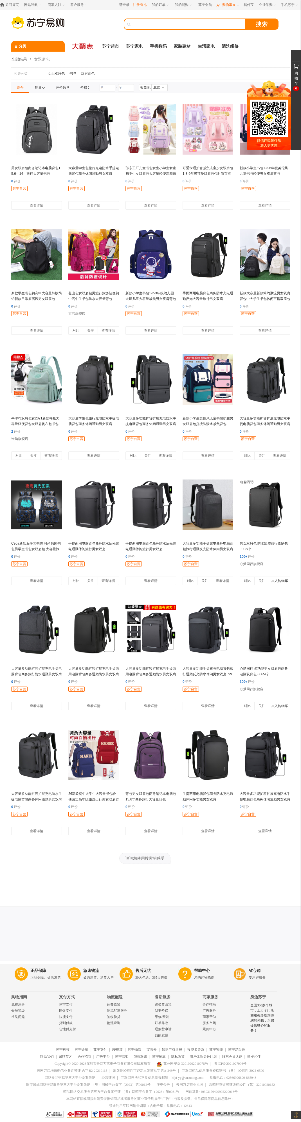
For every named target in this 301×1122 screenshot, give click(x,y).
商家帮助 (209, 1017)
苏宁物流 (134, 1050)
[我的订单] (160, 5)
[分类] (38, 46)
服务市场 (209, 1023)
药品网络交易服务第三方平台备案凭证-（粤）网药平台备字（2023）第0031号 (121, 1092)
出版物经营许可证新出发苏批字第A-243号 (144, 1071)
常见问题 (18, 1017)
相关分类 (21, 73)
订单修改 (161, 1023)
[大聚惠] (83, 46)
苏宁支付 (66, 1004)
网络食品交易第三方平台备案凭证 (70, 1078)
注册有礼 (140, 5)
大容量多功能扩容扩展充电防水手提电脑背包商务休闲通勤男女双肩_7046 (265, 424)
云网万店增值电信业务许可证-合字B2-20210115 (72, 1071)
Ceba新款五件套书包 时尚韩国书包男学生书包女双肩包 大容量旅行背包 (36, 549)
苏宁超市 (110, 46)
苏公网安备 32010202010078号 (182, 1064)
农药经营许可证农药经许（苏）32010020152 (242, 1085)
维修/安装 (162, 1017)
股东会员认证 (232, 1057)
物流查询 (113, 1023)
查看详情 (36, 205)
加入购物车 (279, 581)
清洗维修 (230, 46)
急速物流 (91, 971)
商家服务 (210, 997)
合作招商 (209, 1004)
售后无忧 (143, 971)
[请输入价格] (107, 87)
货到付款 (66, 1023)
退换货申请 (163, 1029)
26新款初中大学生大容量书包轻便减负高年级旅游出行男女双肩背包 (93, 799)
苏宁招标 (159, 1057)
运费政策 (113, 1004)
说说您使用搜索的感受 (145, 858)
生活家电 (206, 46)
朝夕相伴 (254, 1057)
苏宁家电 (134, 46)
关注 (90, 330)
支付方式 (67, 997)
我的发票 (161, 1035)
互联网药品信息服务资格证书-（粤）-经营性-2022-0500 (223, 1071)
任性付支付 (67, 1029)
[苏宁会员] (205, 5)
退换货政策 (163, 1004)
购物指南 (19, 997)
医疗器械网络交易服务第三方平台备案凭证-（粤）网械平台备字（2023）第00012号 (88, 1085)
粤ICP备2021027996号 (230, 1064)
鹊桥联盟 (140, 1057)
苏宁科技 (62, 1050)
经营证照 (108, 1078)
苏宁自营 (19, 189)
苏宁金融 (81, 1050)
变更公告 (163, 1085)
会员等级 (18, 1011)
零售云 (152, 1050)
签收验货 (113, 1017)
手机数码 (158, 46)
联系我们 (47, 1057)
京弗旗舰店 (76, 314)
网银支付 (66, 1011)
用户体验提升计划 (203, 1057)
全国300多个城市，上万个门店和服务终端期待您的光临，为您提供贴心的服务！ (262, 1017)
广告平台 (103, 1057)
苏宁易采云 (236, 1050)
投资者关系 (195, 1050)
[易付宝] (249, 5)
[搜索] (188, 24)
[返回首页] (11, 5)
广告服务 (209, 1011)
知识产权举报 (172, 1050)
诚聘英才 (65, 1057)
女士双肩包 (56, 73)
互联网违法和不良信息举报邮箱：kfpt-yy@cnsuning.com (162, 1078)
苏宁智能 (216, 1050)
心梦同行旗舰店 (251, 564)
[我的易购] (184, 5)
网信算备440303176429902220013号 (211, 1092)
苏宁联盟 (122, 1057)
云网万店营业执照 (189, 1085)
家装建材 (182, 46)
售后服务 (162, 997)
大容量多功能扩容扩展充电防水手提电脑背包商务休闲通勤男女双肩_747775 (150, 424)
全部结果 (19, 59)
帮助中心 (202, 971)
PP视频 (117, 1050)
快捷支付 (66, 1017)
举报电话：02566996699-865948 (233, 1078)
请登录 (124, 5)
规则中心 (209, 1029)
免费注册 (18, 1004)
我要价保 (161, 1011)
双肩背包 (88, 73)
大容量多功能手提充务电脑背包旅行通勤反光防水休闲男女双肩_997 (208, 674)
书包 (72, 73)
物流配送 (115, 997)
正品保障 (38, 971)
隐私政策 (178, 1057)
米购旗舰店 (19, 439)
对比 (76, 330)
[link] (20, 87)
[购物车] (227, 5)
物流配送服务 (117, 1011)
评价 (16, 181)
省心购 (254, 971)
